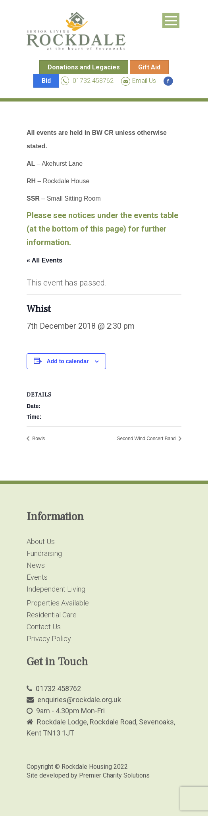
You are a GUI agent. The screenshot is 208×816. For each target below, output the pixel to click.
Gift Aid (149, 67)
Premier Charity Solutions (114, 775)
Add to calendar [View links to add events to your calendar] (68, 361)
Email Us (138, 80)
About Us (41, 541)
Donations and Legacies (84, 67)
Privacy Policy (49, 638)
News (36, 565)
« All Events (44, 260)
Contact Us (44, 627)
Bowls (38, 438)
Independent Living (56, 589)
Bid (46, 80)
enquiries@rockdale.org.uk (79, 699)
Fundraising (44, 553)
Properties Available (58, 603)
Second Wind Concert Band (147, 438)
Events (37, 577)
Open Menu (170, 20)
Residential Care (52, 615)
